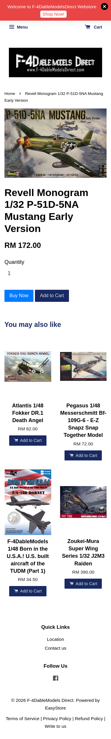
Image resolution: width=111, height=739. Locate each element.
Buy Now (18, 295)
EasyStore (55, 707)
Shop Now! (53, 14)
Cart (93, 27)
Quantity (14, 262)
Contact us (55, 648)
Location (55, 639)
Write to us (55, 726)
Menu (18, 27)
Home (9, 93)
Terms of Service (22, 718)
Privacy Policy (57, 718)
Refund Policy (89, 718)
